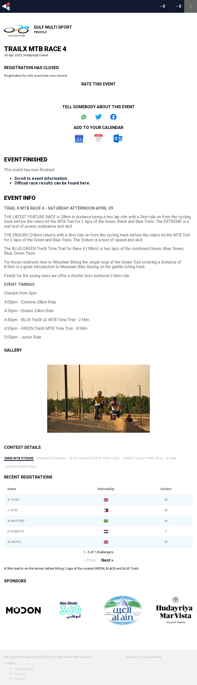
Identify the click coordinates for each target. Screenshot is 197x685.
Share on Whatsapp (83, 117)
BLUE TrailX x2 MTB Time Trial (94, 458)
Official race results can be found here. (52, 183)
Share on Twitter (98, 117)
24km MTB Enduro (51, 458)
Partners (20, 679)
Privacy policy (24, 669)
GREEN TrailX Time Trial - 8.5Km (149, 458)
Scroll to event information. (41, 178)
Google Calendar (79, 138)
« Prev (90, 560)
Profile (40, 32)
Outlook (118, 138)
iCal (98, 138)
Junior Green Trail (20, 467)
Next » (107, 560)
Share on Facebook (113, 117)
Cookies (20, 674)
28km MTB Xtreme (19, 458)
